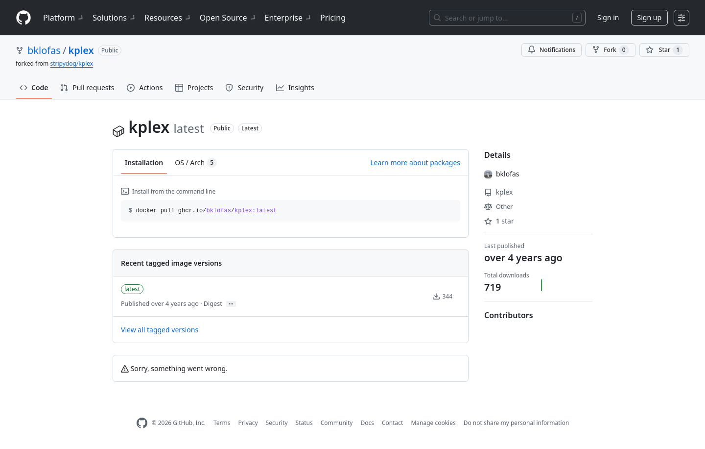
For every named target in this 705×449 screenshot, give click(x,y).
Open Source (228, 17)
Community (337, 423)
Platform (64, 17)
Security (277, 423)
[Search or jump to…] (507, 17)
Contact (392, 423)
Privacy (248, 423)
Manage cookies (433, 423)
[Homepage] (23, 18)
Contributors (508, 315)
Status (304, 423)
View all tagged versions (159, 329)
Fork (610, 50)
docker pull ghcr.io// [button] (203, 210)
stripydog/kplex (71, 63)
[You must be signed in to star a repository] (664, 50)
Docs (367, 423)
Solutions (115, 17)
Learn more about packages (415, 162)
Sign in (608, 17)
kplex (81, 50)
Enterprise (288, 17)
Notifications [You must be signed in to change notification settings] (551, 50)
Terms (222, 423)
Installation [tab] (144, 162)
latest (132, 289)
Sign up (649, 17)
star (499, 220)
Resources (168, 17)
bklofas (44, 50)
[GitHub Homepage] (142, 423)
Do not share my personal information (516, 423)
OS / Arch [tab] (196, 163)
